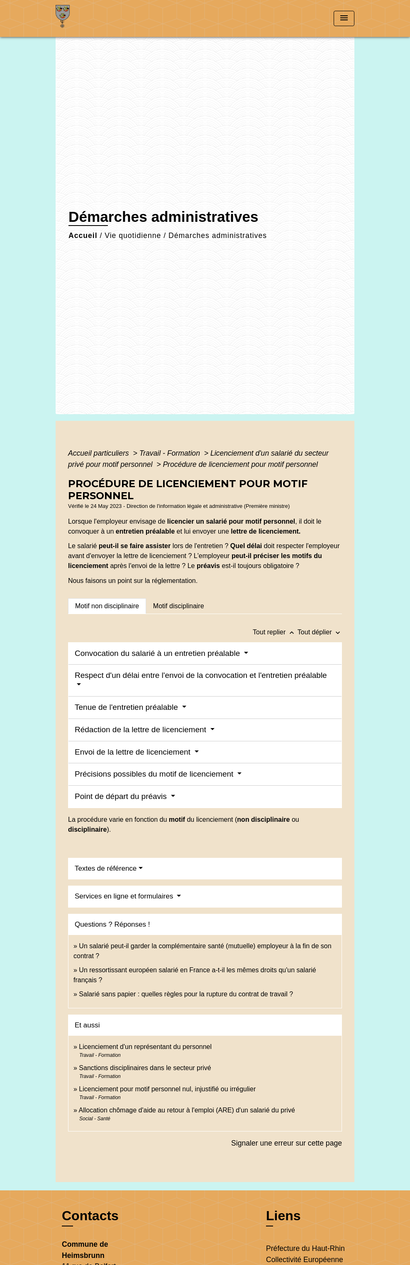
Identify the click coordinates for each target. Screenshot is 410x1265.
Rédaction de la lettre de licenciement (141, 729)
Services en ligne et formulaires (125, 896)
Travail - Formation (170, 453)
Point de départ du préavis (122, 796)
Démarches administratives (217, 235)
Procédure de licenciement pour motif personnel (240, 464)
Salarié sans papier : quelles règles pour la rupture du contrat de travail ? (186, 994)
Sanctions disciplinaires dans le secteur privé (145, 1067)
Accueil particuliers (99, 453)
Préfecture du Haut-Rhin (305, 1248)
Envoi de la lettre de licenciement (134, 752)
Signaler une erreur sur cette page (286, 1143)
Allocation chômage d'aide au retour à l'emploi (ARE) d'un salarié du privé (186, 1110)
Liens (283, 1215)
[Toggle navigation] (344, 18)
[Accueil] (107, 18)
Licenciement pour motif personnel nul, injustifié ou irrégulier (167, 1089)
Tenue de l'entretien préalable (127, 707)
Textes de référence (106, 868)
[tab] (107, 606)
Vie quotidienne (133, 235)
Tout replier (275, 632)
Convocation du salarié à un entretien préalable (158, 653)
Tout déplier (320, 632)
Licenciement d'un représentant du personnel (145, 1046)
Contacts (90, 1215)
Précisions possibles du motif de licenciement (155, 774)
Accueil (83, 235)
